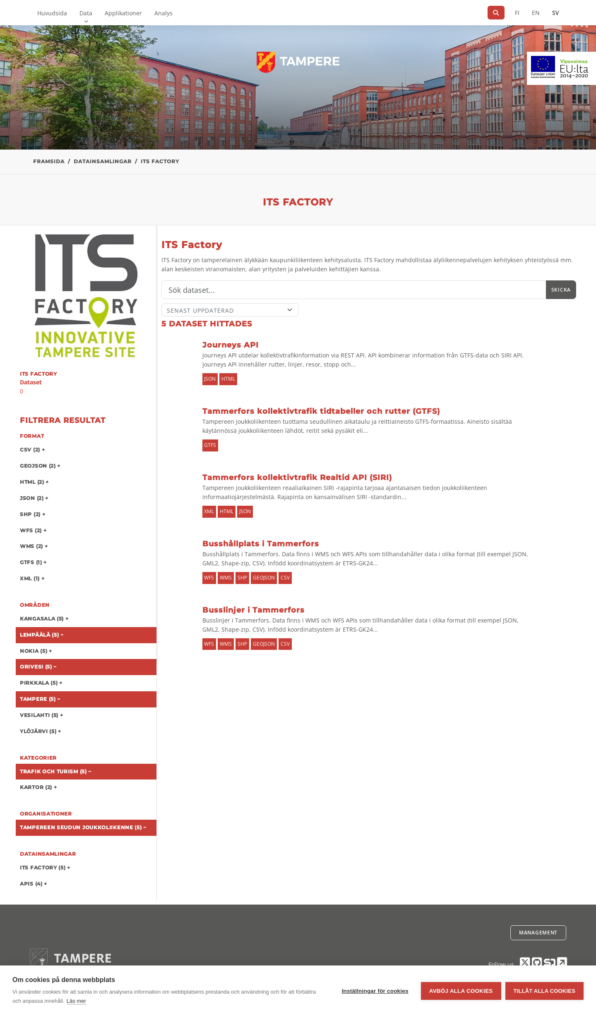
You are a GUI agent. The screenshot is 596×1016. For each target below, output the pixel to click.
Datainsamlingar (103, 161)
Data (85, 13)
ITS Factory (160, 161)
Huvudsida (52, 13)
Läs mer (76, 1001)
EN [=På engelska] (536, 13)
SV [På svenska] (555, 13)
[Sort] (229, 309)
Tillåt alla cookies (544, 991)
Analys (163, 13)
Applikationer (123, 13)
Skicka (561, 289)
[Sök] (496, 12)
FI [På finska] (517, 13)
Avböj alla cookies (461, 991)
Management (538, 932)
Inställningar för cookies (375, 991)
